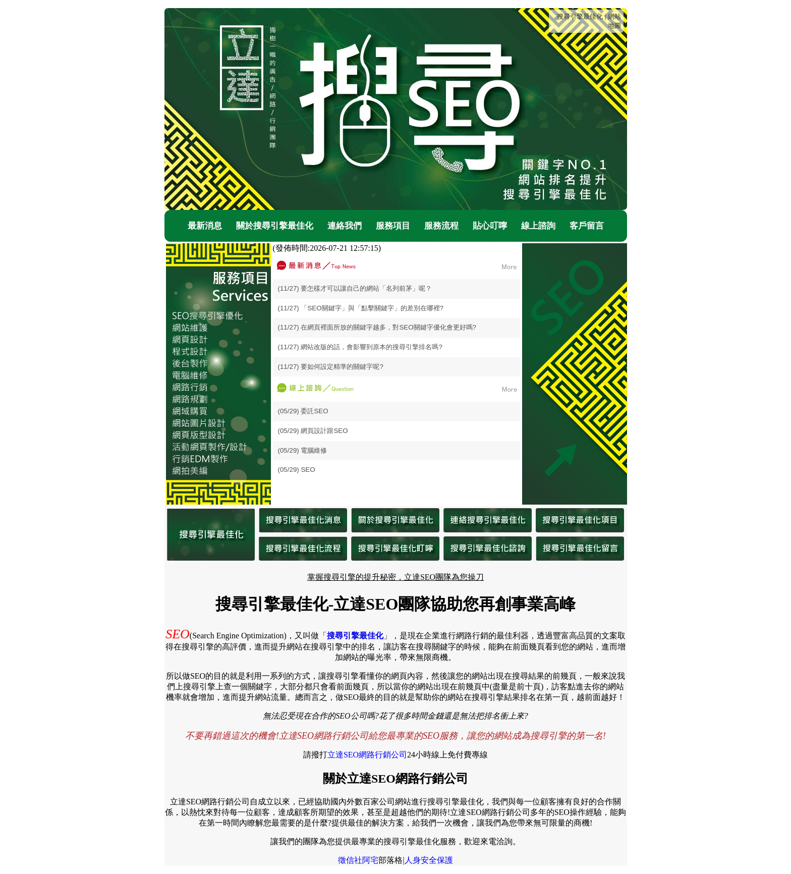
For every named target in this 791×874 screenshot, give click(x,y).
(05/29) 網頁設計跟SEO (313, 430)
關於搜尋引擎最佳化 (274, 226)
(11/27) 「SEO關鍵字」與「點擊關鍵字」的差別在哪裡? (361, 308)
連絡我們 (344, 226)
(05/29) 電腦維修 (302, 450)
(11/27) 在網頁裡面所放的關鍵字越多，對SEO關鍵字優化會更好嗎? (377, 327)
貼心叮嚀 (490, 226)
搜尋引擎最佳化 (580, 16)
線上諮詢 (538, 226)
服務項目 (393, 226)
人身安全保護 (429, 860)
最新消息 (205, 226)
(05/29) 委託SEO (303, 411)
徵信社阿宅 (358, 860)
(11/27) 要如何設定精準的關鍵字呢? (330, 366)
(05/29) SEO (296, 469)
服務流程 (441, 226)
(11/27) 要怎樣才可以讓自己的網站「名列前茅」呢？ (355, 288)
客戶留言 (587, 226)
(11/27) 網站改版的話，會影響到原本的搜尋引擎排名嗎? (360, 347)
